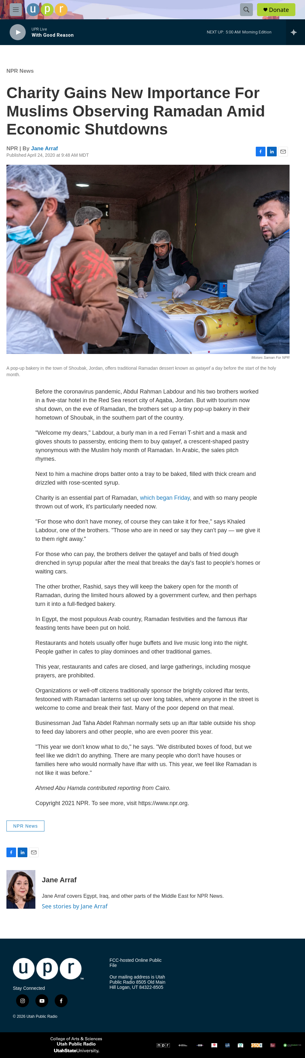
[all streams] (295, 32)
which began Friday (165, 498)
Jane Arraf (44, 148)
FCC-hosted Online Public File (135, 963)
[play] (18, 32)
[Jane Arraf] (20, 889)
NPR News (20, 71)
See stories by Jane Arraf (74, 906)
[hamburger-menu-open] (16, 9)
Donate (279, 9)
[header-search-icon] (246, 9)
